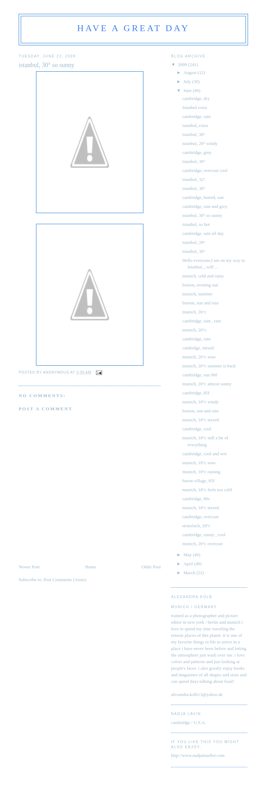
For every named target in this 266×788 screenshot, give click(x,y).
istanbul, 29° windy (200, 143)
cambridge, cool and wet (204, 453)
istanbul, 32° (193, 179)
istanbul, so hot (196, 224)
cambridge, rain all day (203, 233)
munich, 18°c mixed (200, 419)
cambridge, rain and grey (204, 206)
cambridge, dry (196, 98)
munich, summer (197, 293)
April (189, 563)
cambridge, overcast (200, 516)
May (188, 554)
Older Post (151, 566)
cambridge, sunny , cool (203, 534)
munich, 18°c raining (201, 471)
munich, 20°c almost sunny (206, 383)
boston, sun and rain (200, 302)
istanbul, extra (195, 125)
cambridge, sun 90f (199, 374)
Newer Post (29, 566)
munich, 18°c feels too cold (207, 489)
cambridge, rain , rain (201, 320)
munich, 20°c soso (198, 356)
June (188, 90)
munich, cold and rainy (203, 275)
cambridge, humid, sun (202, 197)
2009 (183, 64)
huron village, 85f (198, 480)
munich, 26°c (194, 311)
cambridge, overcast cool (204, 170)
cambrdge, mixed (197, 347)
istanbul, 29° (193, 242)
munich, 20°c (194, 329)
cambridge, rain (196, 116)
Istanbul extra (194, 107)
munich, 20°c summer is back (209, 365)
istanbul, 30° (193, 134)
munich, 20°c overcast (202, 543)
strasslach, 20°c (196, 525)
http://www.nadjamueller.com (197, 755)
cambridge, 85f (196, 392)
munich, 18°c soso (198, 462)
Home (90, 566)
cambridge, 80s (196, 498)
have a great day (133, 28)
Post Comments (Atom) (65, 579)
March (190, 572)
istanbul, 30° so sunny (202, 215)
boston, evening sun (200, 284)
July (188, 81)
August (191, 72)
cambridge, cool (196, 428)
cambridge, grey (196, 152)
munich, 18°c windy (200, 401)
